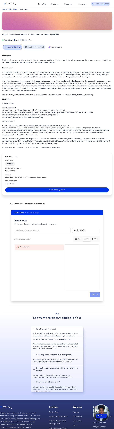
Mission (76, 379)
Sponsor (8, 174)
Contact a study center (57, 190)
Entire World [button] (79, 230)
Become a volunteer (100, 4)
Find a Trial (42, 4)
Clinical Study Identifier (13, 168)
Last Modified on (11, 181)
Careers (76, 396)
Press (75, 392)
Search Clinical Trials (9, 9)
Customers (77, 388)
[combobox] (43, 230)
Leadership (77, 383)
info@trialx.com (99, 393)
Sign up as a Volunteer (58, 383)
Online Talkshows (56, 402)
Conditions (9, 160)
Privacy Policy (78, 401)
